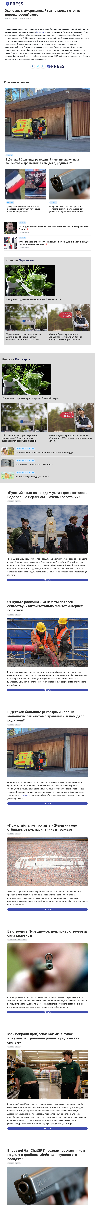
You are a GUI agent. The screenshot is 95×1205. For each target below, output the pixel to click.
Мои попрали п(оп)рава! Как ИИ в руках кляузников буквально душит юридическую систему (44, 1038)
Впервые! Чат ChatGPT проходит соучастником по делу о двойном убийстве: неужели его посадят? (66, 209)
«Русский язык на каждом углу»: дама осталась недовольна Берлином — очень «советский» (47, 495)
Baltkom (40, 32)
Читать (47, 580)
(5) (46, 244)
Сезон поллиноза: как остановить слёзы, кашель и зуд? (44, 452)
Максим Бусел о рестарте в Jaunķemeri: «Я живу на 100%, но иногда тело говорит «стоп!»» (65, 337)
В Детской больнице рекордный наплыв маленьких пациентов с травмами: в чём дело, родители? (42, 161)
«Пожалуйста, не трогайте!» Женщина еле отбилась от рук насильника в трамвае (42, 827)
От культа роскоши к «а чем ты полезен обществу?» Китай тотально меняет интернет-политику (45, 606)
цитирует (26, 795)
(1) (85, 211)
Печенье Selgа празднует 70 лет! (32, 476)
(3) (27, 229)
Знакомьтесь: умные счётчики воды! (34, 464)
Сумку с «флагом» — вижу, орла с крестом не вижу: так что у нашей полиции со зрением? (23, 209)
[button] (88, 4)
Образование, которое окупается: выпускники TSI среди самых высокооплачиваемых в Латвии (23, 337)
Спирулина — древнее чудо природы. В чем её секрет (34, 299)
